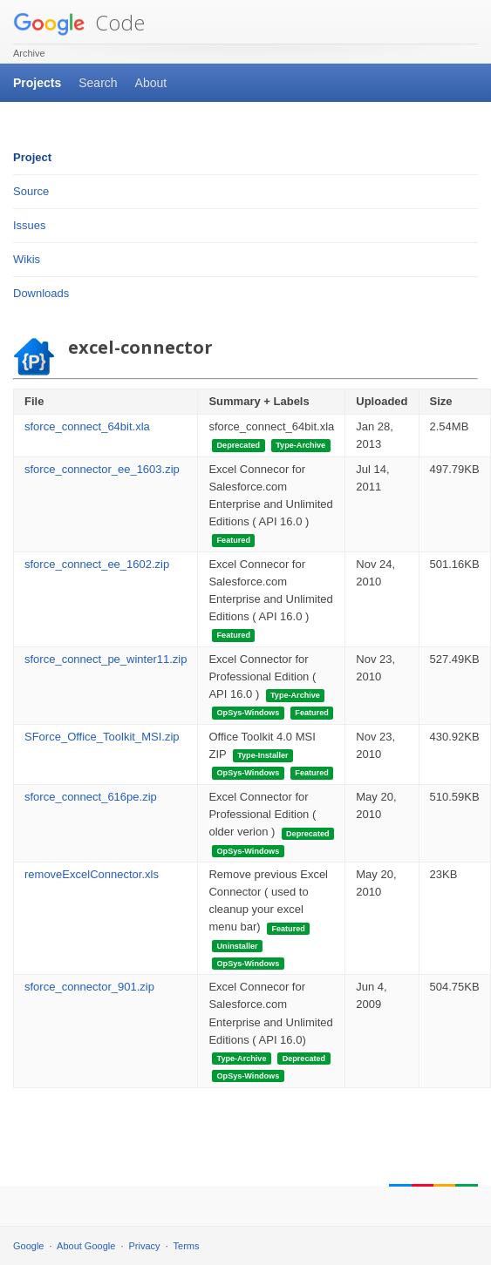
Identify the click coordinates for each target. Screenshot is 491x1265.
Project (32, 157)
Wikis (26, 259)
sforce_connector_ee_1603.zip (102, 469)
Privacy (144, 1246)
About (151, 83)
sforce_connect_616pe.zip (90, 796)
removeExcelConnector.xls (91, 874)
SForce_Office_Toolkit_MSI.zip (102, 736)
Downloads (41, 293)
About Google (86, 1246)
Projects (37, 83)
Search (97, 83)
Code (79, 22)
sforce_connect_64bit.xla (87, 426)
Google (28, 1246)
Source (31, 191)
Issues (29, 225)
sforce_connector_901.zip (89, 986)
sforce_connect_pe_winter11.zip (105, 659)
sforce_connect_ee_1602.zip (96, 564)
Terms (187, 1246)
